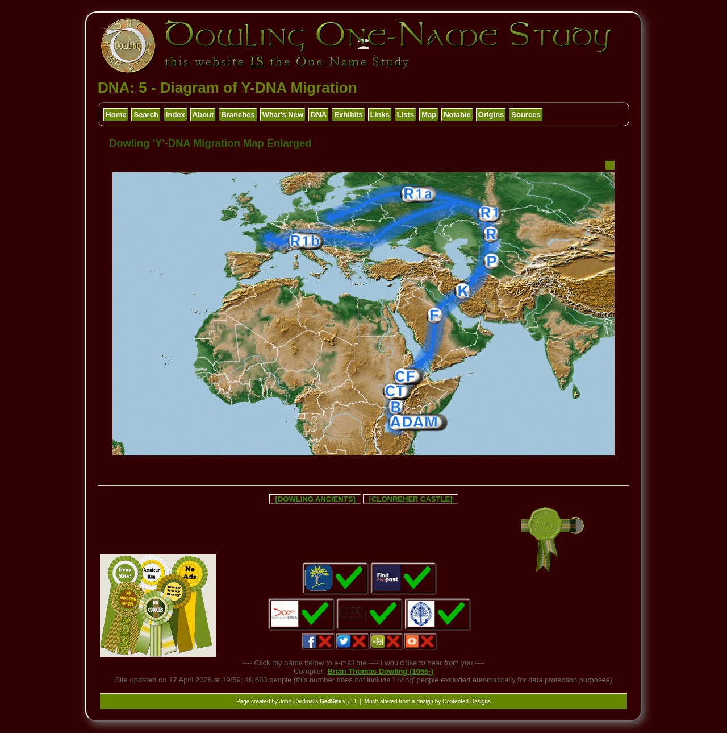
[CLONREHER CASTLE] (411, 499)
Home (116, 114)
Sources (525, 114)
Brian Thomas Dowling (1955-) (380, 671)
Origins (491, 114)
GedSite (330, 701)
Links (380, 114)
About (203, 114)
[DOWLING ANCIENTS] (315, 499)
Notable (457, 114)
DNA (319, 114)
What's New (282, 114)
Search (145, 114)
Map (428, 114)
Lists (405, 114)
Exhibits (348, 114)
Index (175, 114)
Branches (237, 114)
